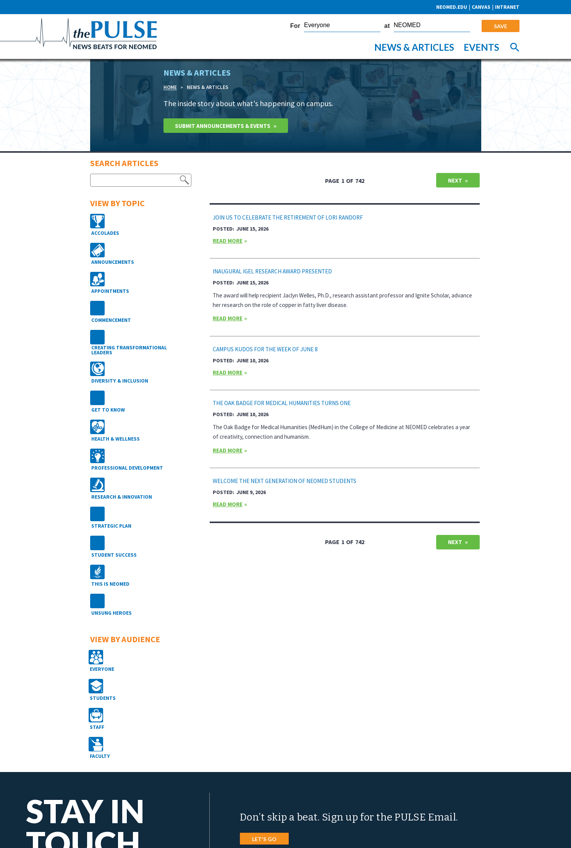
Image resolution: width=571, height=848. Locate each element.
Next (453, 183)
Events (481, 47)
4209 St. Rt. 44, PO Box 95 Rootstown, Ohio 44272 (298, 766)
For (295, 26)
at (387, 26)
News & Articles (414, 47)
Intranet (507, 6)
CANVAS (481, 6)
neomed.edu (451, 6)
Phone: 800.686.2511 (267, 781)
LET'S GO (264, 701)
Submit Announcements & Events (227, 126)
